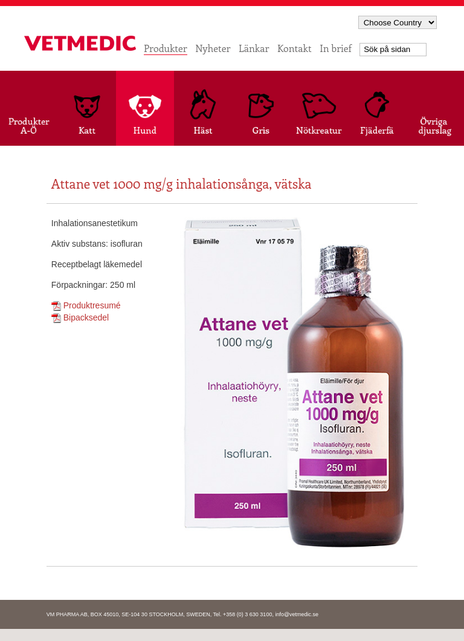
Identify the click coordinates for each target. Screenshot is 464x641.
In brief (336, 48)
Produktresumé (86, 305)
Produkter (165, 48)
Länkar (254, 48)
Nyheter (212, 48)
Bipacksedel (80, 317)
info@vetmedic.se (296, 614)
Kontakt (294, 48)
